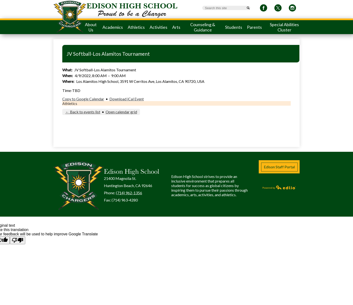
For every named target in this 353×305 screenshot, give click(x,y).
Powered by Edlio (279, 187)
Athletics (69, 103)
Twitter (278, 9)
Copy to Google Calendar (83, 99)
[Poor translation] (17, 240)
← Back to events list (82, 112)
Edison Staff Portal (279, 167)
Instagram (292, 9)
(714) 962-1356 (129, 192)
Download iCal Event (126, 99)
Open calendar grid (121, 112)
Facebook (263, 9)
